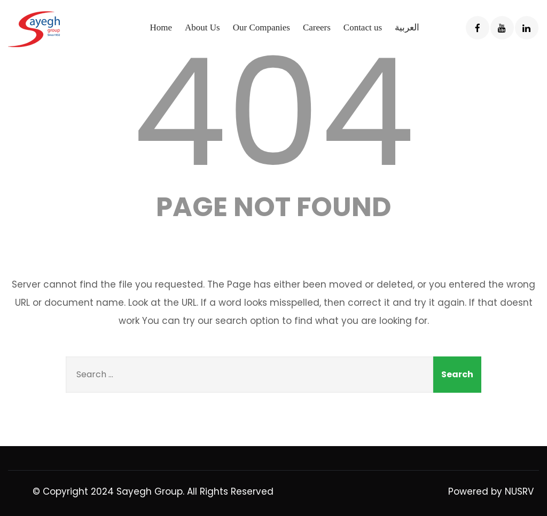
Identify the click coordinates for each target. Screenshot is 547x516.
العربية (407, 27)
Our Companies (261, 27)
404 (273, 112)
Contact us (362, 27)
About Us (202, 27)
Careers (317, 27)
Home (161, 27)
